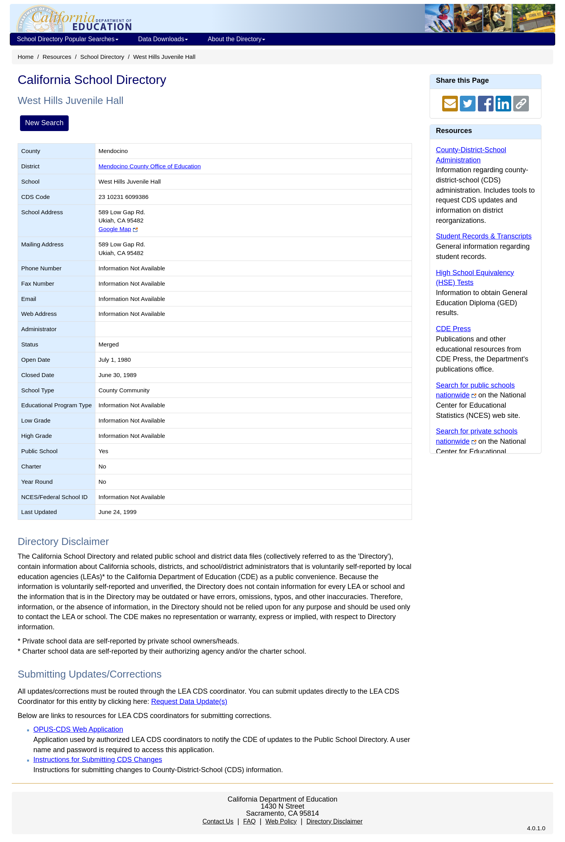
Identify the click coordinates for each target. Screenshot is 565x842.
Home (26, 56)
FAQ (249, 821)
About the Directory (236, 39)
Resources (57, 56)
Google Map (114, 229)
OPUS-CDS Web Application (78, 729)
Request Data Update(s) (189, 701)
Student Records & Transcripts (484, 236)
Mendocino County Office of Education (149, 166)
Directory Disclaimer (334, 821)
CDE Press (453, 329)
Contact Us (217, 821)
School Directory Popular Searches (67, 39)
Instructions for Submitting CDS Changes (97, 760)
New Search (44, 123)
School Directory (102, 56)
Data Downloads (163, 39)
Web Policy (281, 821)
